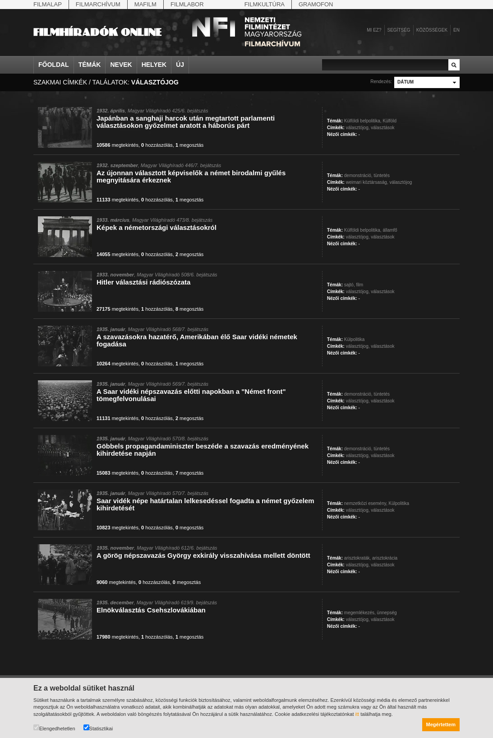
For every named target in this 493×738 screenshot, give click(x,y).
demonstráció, (358, 175)
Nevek (121, 64)
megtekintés (117, 145)
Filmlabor (187, 4)
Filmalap (47, 4)
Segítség (398, 30)
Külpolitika (354, 339)
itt (357, 714)
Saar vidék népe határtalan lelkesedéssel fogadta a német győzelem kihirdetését (205, 504)
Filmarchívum (98, 4)
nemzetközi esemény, (365, 503)
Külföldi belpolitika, (363, 120)
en (456, 30)
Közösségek (431, 30)
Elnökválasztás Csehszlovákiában (151, 610)
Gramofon (316, 4)
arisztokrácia (384, 558)
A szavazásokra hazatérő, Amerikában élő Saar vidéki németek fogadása (197, 340)
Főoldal (53, 64)
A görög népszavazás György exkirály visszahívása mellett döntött (203, 555)
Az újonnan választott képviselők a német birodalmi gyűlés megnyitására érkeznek (191, 176)
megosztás (189, 145)
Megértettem (441, 724)
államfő (389, 230)
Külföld (389, 120)
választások (382, 127)
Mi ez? (374, 30)
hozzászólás (157, 145)
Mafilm (145, 4)
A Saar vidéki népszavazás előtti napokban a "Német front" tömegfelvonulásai (191, 395)
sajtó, (349, 284)
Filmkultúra (264, 4)
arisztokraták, (357, 558)
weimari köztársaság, (367, 182)
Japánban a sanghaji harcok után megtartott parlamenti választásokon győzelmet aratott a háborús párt (186, 121)
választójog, (358, 127)
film (359, 284)
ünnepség (387, 612)
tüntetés (381, 175)
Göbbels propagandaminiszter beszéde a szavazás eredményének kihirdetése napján (203, 449)
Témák (89, 64)
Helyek (154, 64)
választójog (400, 182)
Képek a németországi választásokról (157, 227)
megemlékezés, (360, 612)
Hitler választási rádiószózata (143, 282)
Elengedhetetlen (54, 727)
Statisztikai (98, 727)
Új (180, 64)
